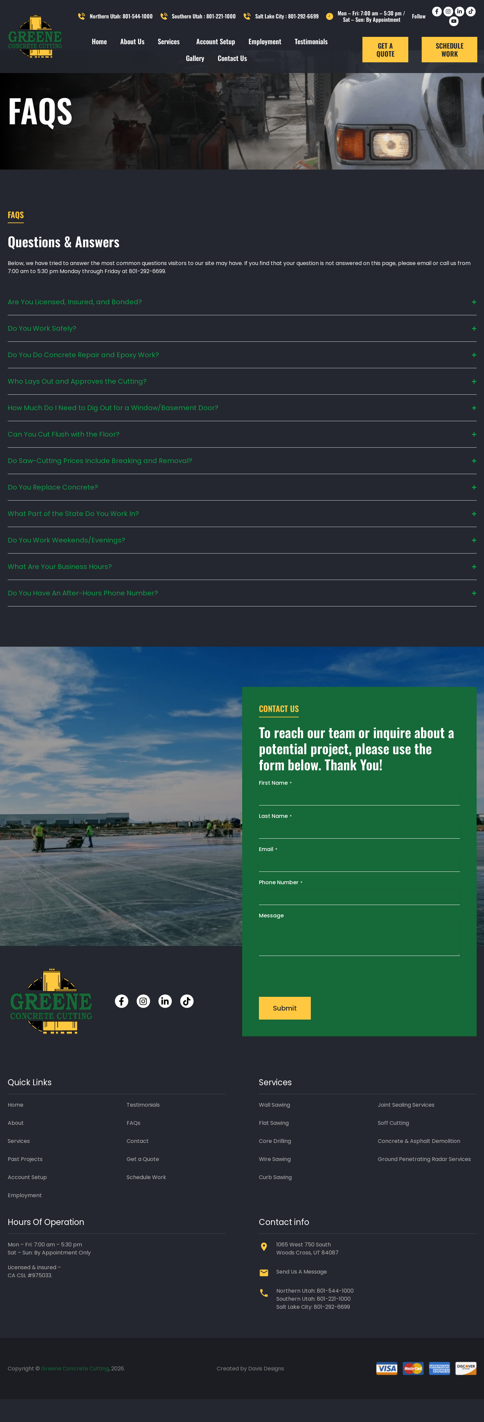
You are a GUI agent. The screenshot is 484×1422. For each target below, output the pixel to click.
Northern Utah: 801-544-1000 (315, 1313)
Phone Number (280, 905)
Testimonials (311, 41)
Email (268, 872)
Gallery (195, 58)
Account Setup (215, 41)
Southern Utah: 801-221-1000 (313, 1321)
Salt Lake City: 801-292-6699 (313, 1329)
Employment (265, 41)
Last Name (275, 838)
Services (170, 41)
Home (99, 41)
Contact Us (232, 58)
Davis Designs (266, 1391)
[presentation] (310, 998)
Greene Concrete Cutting (75, 1391)
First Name (275, 805)
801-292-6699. (147, 294)
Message (271, 938)
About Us (132, 41)
